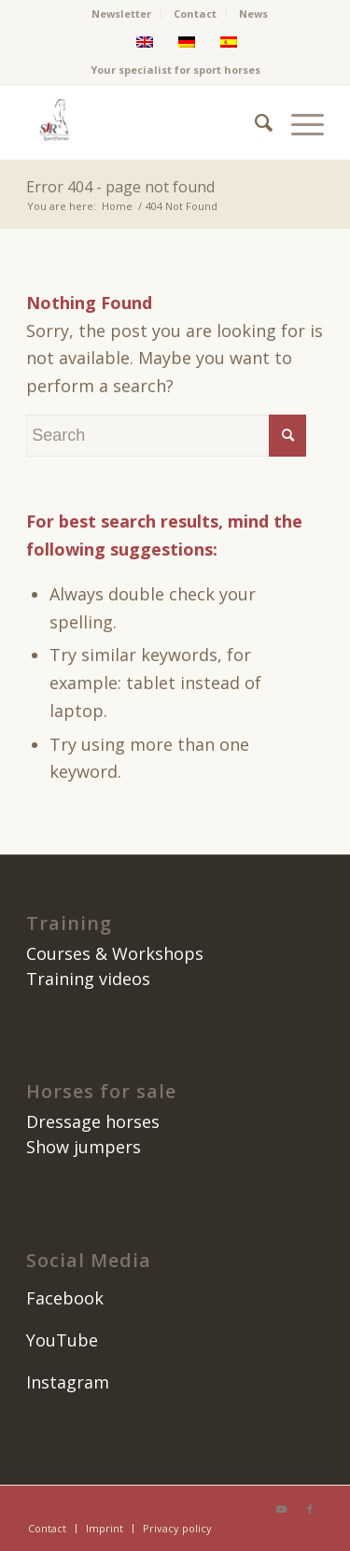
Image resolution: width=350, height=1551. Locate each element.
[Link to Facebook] (310, 1509)
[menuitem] (121, 14)
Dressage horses (93, 1121)
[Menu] (298, 122)
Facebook (65, 1298)
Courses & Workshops (114, 953)
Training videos (88, 978)
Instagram (67, 1382)
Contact (195, 14)
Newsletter (121, 14)
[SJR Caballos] (145, 122)
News (253, 14)
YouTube (62, 1340)
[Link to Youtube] (282, 1509)
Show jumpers (83, 1146)
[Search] (254, 122)
